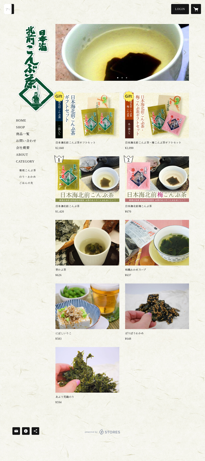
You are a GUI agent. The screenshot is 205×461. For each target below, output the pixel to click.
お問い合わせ (26, 141)
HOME (21, 120)
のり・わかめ (27, 176)
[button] (180, 9)
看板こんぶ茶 (27, 170)
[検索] (9, 9)
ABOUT (22, 154)
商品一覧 (23, 134)
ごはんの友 (26, 183)
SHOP (20, 127)
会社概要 (23, 148)
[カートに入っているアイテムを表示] (196, 9)
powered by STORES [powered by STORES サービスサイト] (102, 434)
